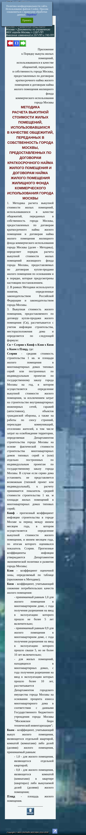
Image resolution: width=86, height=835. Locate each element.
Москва (10, 26)
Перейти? (31, 14)
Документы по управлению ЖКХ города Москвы (28, 31)
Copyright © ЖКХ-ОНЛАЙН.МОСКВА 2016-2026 (27, 832)
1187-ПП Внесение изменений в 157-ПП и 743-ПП (30, 34)
